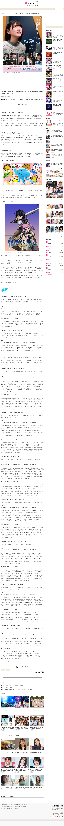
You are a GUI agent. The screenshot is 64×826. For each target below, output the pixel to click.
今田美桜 (50, 269)
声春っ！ (8, 669)
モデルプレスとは (7, 804)
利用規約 (12, 804)
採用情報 (18, 804)
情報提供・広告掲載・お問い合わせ (19, 806)
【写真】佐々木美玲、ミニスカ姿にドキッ (9, 687)
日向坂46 (3, 99)
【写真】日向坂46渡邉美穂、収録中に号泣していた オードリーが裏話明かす (16, 689)
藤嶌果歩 (50, 261)
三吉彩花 (50, 252)
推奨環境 (15, 804)
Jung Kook (50, 256)
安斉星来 (50, 274)
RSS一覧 (26, 806)
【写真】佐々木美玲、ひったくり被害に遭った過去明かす (12, 685)
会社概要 (2, 804)
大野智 (49, 265)
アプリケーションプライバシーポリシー (7, 806)
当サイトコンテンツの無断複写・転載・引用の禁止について (10, 808)
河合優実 (50, 248)
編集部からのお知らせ (24, 804)
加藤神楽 (50, 243)
